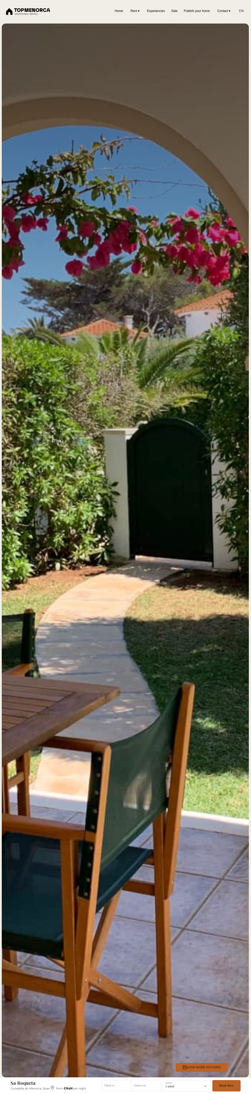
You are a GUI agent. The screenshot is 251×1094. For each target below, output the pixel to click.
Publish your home (197, 11)
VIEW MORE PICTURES (202, 1067)
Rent (135, 11)
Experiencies (156, 11)
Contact (223, 11)
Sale (174, 11)
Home (119, 11)
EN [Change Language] (241, 11)
